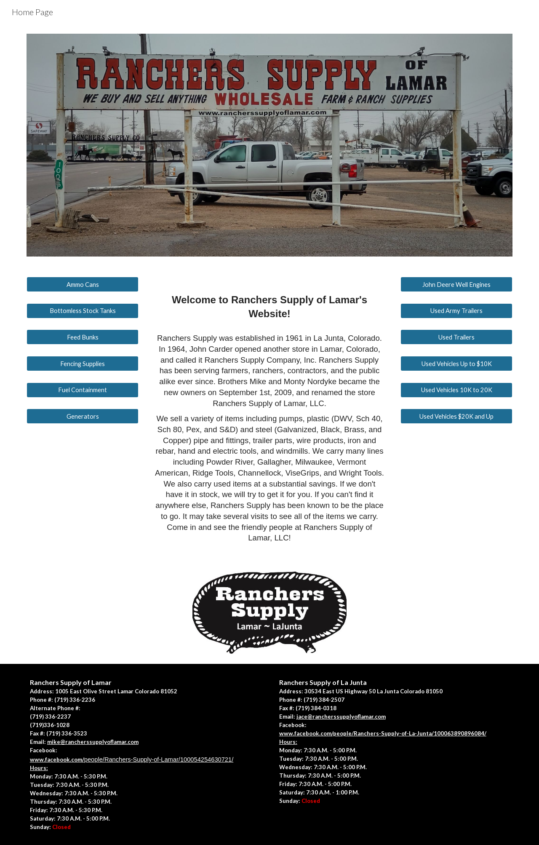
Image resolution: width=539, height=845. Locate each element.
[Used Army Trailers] (456, 311)
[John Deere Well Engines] (456, 284)
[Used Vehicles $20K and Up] (456, 416)
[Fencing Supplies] (82, 363)
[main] (269, 414)
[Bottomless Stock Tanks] (82, 311)
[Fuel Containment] (82, 390)
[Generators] (82, 416)
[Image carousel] (269, 145)
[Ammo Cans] (82, 284)
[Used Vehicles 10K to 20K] (456, 390)
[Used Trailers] (456, 337)
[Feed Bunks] (82, 337)
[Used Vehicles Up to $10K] (456, 363)
